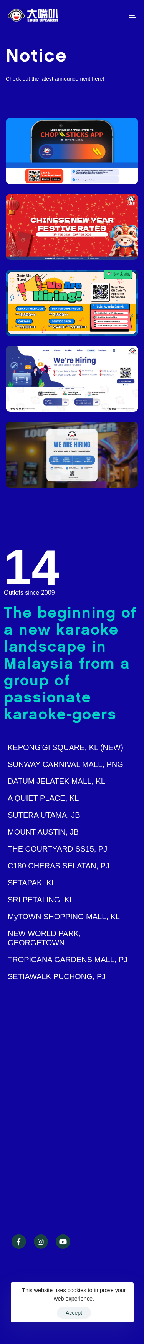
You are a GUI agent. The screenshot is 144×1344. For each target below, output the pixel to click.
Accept (74, 1313)
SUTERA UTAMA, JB (44, 815)
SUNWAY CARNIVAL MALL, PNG (65, 764)
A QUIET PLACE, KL (43, 798)
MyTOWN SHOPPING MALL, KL (64, 916)
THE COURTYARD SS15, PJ (57, 849)
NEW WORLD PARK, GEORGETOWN (44, 938)
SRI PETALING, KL (41, 899)
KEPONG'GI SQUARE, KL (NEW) (65, 747)
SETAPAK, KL (32, 882)
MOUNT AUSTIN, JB (43, 832)
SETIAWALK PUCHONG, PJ (57, 976)
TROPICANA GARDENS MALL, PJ (67, 959)
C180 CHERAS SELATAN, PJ (58, 866)
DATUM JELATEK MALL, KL (56, 781)
